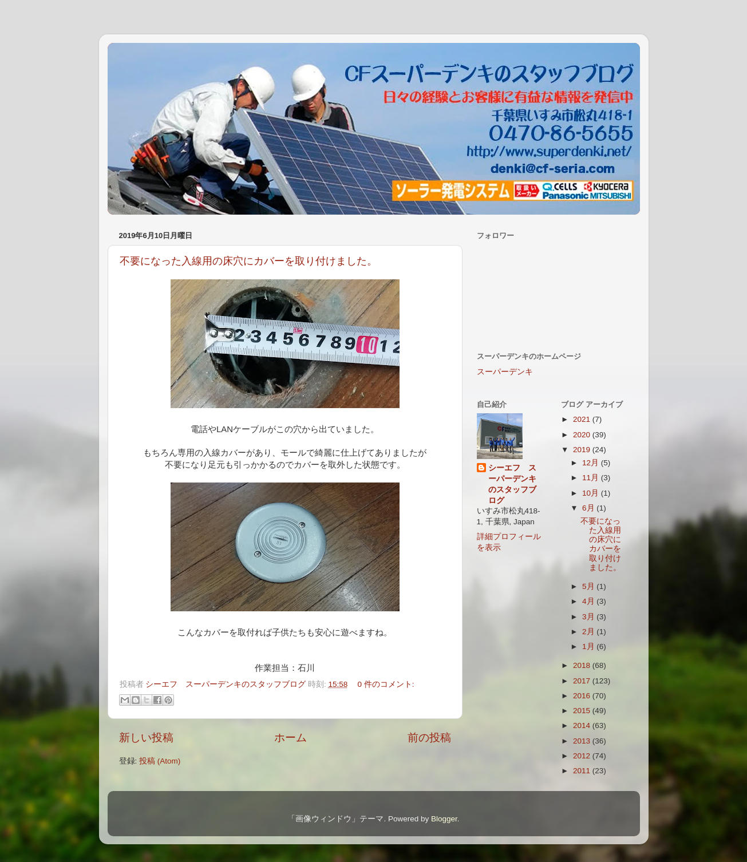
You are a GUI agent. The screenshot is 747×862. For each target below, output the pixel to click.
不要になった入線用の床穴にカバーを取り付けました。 (248, 261)
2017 (582, 681)
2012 (582, 756)
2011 (582, 770)
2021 (582, 419)
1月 (589, 646)
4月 (589, 601)
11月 (591, 477)
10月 (591, 493)
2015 (582, 710)
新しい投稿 (146, 737)
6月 (589, 508)
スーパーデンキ (505, 371)
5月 (589, 586)
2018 (582, 665)
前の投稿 (429, 737)
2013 (582, 741)
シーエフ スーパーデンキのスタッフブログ (512, 484)
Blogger (444, 818)
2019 (582, 449)
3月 (589, 616)
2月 (589, 631)
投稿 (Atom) (159, 761)
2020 (582, 434)
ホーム (290, 737)
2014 (582, 725)
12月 (591, 462)
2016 (582, 695)
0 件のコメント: (386, 684)
